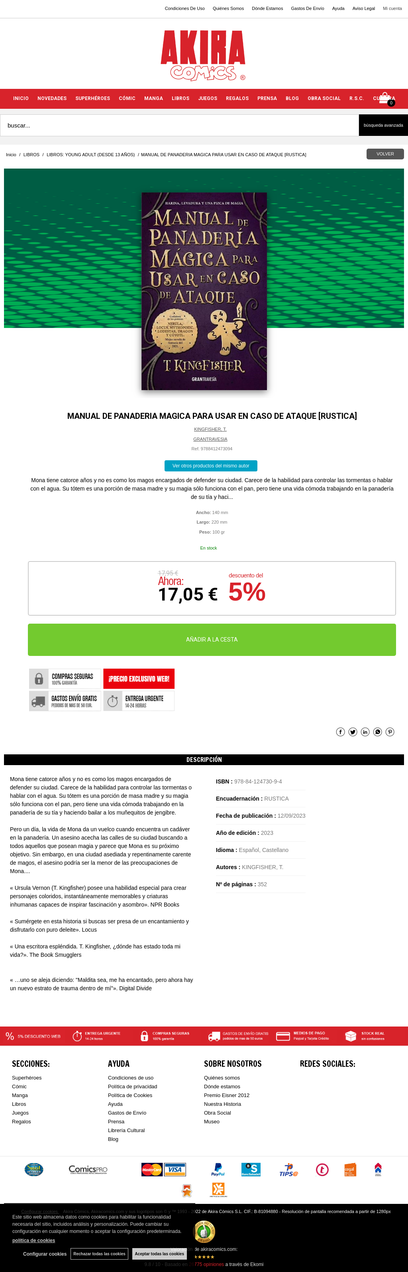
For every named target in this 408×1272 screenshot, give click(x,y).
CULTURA (384, 98)
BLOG (292, 98)
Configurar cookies (45, 1254)
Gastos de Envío (127, 1113)
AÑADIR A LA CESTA (212, 639)
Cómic (19, 1086)
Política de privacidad (132, 1086)
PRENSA (267, 98)
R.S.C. (356, 98)
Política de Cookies (130, 1095)
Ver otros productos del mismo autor (211, 466)
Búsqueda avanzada (383, 125)
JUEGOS (207, 98)
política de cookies (33, 1240)
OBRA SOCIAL (324, 98)
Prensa (116, 1122)
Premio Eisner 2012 (226, 1095)
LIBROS (180, 98)
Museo (212, 1122)
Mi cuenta (392, 8)
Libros (19, 1104)
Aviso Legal (364, 8)
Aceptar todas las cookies (159, 1254)
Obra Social (217, 1113)
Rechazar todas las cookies (99, 1254)
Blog (113, 1139)
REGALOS (237, 98)
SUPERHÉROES (92, 98)
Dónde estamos (222, 1086)
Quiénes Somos (228, 8)
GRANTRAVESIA (210, 439)
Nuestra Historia (222, 1104)
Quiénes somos (222, 1078)
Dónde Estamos (267, 8)
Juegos (20, 1113)
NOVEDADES (52, 98)
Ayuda (338, 8)
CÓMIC (127, 98)
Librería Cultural (126, 1130)
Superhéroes (26, 1078)
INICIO (21, 98)
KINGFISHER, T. (210, 429)
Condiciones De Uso (185, 8)
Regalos (21, 1122)
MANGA (153, 98)
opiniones (206, 1264)
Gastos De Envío (307, 8)
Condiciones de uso (130, 1078)
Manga (20, 1095)
